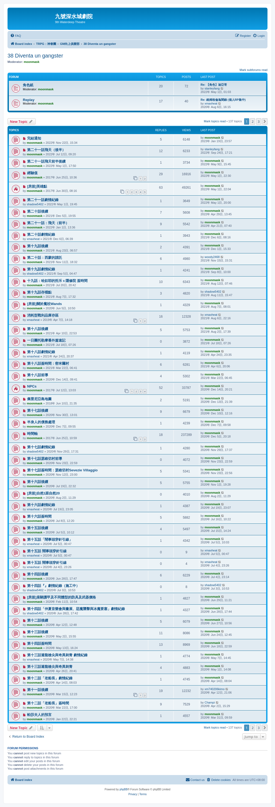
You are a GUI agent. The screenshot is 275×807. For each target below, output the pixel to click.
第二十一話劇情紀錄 (43, 200)
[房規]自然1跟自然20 (43, 493)
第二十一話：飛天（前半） (48, 223)
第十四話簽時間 (39, 643)
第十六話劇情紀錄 (41, 505)
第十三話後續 (37, 632)
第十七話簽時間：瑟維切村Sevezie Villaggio (62, 470)
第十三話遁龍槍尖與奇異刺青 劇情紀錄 (57, 655)
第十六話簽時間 (39, 516)
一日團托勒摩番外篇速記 (46, 340)
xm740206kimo (215, 689)
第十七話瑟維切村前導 (44, 459)
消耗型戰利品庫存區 (43, 315)
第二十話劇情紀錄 (41, 234)
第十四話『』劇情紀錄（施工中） (53, 586)
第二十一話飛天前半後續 (46, 161)
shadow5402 (35, 204)
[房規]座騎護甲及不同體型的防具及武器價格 (61, 597)
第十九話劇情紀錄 (41, 269)
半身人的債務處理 (41, 422)
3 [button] (259, 121)
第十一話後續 (37, 690)
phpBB (124, 789)
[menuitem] (15, 36)
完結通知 (34, 138)
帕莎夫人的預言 (39, 715)
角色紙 (28, 85)
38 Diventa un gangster (35, 56)
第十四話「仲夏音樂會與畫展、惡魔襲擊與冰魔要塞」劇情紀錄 (76, 609)
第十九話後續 (37, 246)
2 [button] (253, 121)
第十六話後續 (37, 482)
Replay (28, 100)
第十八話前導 (37, 375)
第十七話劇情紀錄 (41, 447)
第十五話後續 (37, 528)
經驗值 (32, 173)
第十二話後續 (37, 620)
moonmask (31, 61)
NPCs (32, 386)
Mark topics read (215, 121)
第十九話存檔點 (39, 292)
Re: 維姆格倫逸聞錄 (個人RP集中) (223, 99)
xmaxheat (211, 103)
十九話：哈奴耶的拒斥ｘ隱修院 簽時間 (57, 281)
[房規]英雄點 (37, 186)
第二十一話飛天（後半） (46, 150)
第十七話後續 (37, 410)
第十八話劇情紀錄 (41, 352)
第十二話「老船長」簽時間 (48, 703)
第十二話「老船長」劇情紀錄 (50, 678)
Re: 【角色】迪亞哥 (214, 84)
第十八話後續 (37, 329)
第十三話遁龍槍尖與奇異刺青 (50, 667)
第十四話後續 (37, 574)
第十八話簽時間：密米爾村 (48, 363)
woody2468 (212, 257)
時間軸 (32, 434)
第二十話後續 (37, 211)
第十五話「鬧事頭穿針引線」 (50, 539)
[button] (264, 121)
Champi (210, 702)
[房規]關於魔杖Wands (44, 304)
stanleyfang (212, 88)
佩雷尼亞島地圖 (39, 399)
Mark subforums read (253, 69)
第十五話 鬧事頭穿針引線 (47, 551)
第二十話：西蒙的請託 (44, 258)
